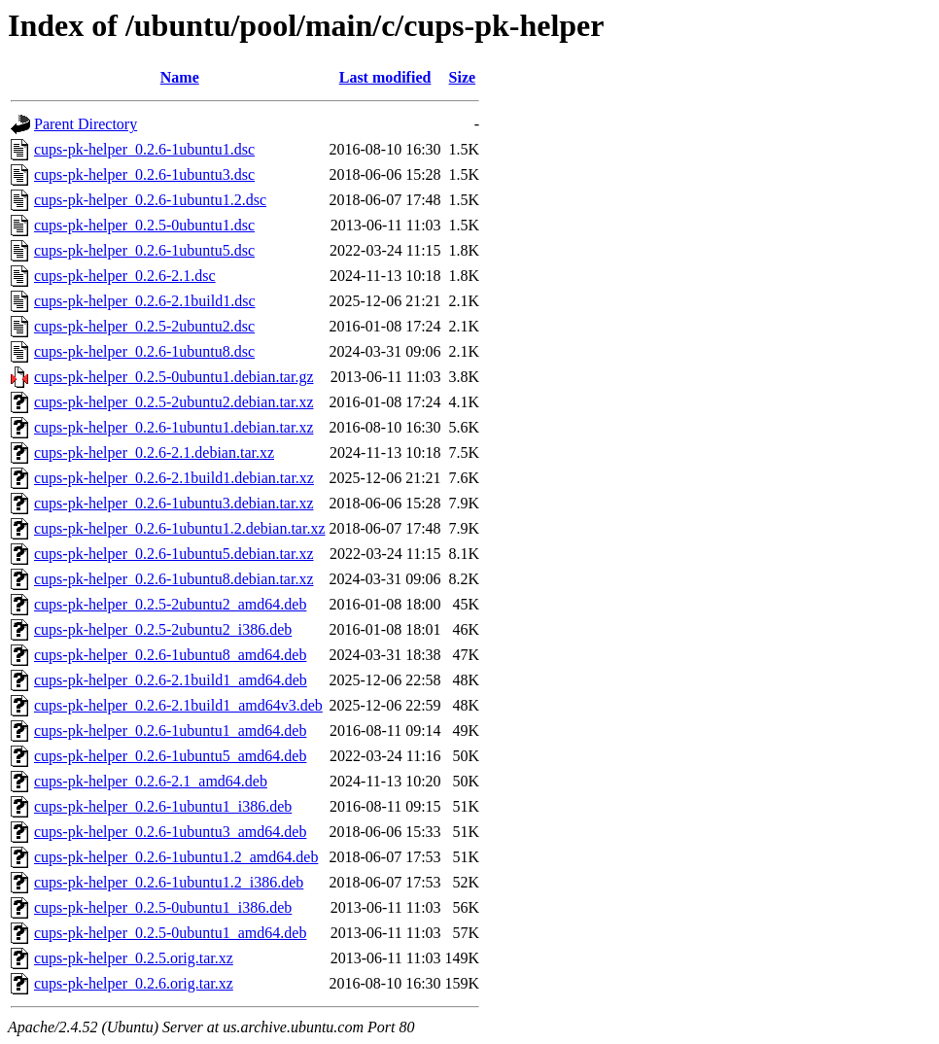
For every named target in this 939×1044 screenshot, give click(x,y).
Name (179, 77)
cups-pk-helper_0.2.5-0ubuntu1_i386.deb (163, 907)
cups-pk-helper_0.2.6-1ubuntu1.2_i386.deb (168, 882)
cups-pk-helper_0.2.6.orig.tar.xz (133, 983)
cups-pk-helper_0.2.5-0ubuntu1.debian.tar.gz (173, 376)
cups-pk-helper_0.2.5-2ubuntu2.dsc (144, 326)
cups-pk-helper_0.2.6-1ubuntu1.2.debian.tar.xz (179, 528)
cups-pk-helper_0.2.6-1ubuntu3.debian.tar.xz (173, 503)
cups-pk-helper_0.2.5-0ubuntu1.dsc (144, 225)
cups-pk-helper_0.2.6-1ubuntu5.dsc (144, 250)
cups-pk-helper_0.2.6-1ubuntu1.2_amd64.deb (176, 857)
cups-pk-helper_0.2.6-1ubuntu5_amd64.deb (170, 756)
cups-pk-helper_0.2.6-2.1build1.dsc (145, 301)
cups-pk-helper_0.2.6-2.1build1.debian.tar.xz (174, 478)
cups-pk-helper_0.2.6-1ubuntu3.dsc (144, 174)
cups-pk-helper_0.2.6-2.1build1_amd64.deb (170, 680)
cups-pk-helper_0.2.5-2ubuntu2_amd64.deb (170, 604)
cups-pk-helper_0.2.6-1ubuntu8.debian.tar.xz (173, 579)
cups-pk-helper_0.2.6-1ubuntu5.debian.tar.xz (173, 553)
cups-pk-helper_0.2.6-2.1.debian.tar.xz (154, 452)
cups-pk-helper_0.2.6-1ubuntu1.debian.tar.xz (173, 427)
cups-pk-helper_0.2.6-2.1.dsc (125, 275)
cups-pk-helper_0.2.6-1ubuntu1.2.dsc (150, 199)
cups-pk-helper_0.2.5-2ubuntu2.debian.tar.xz (173, 402)
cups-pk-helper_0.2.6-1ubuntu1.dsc (144, 149)
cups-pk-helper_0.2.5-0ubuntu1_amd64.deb (170, 932)
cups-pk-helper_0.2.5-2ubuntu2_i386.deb (163, 629)
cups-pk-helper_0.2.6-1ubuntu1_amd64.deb (170, 730)
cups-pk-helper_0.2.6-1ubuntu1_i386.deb (163, 806)
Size (462, 77)
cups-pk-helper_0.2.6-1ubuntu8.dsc (144, 351)
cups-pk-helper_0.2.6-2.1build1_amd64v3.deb (178, 705)
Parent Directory (85, 124)
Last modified (385, 77)
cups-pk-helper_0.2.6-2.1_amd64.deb (150, 781)
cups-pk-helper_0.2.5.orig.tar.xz (133, 958)
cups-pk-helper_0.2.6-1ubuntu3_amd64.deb (170, 831)
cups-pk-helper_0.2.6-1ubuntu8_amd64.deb (170, 654)
